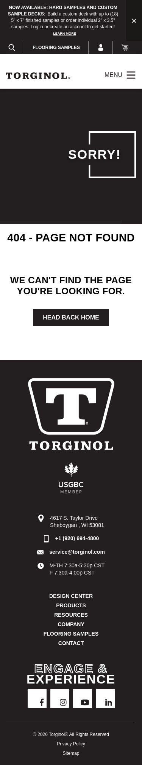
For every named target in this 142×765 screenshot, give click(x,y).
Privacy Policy (71, 744)
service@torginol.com (77, 552)
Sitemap (70, 753)
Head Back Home (71, 317)
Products (71, 605)
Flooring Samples (56, 47)
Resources (71, 615)
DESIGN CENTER (71, 596)
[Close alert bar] (134, 20)
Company (71, 624)
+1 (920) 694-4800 (77, 538)
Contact (71, 643)
